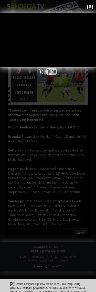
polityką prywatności (34, 287)
